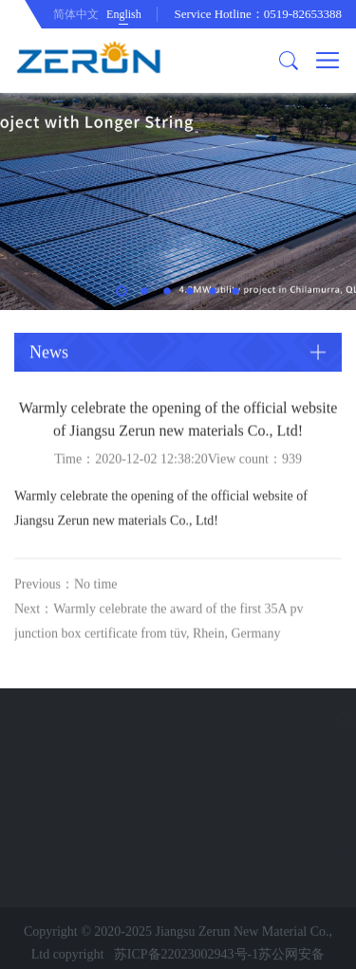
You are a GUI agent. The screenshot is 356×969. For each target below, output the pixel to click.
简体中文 (76, 14)
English (123, 14)
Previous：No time (66, 594)
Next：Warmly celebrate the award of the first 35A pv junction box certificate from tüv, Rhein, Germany (158, 631)
